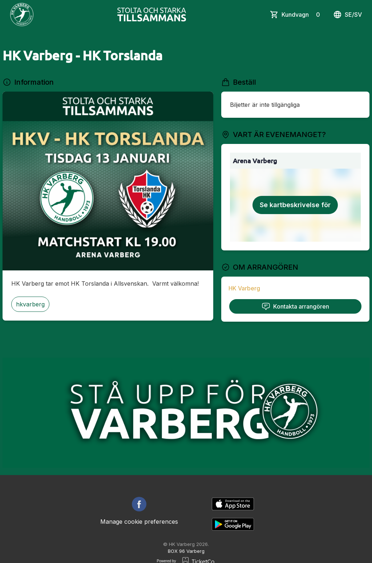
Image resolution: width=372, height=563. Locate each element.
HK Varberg (244, 288)
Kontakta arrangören (295, 306)
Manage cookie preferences (139, 521)
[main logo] (21, 14)
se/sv (347, 14)
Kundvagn (302, 14)
